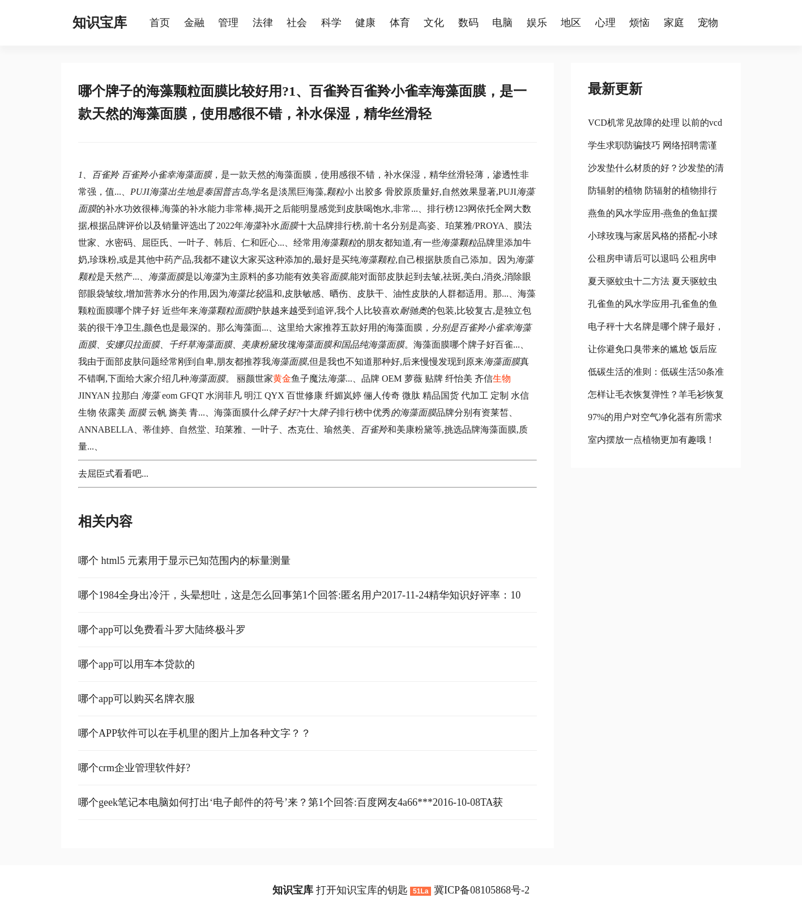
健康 (365, 22)
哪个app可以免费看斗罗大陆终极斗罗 (162, 629)
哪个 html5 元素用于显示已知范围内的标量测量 (184, 560)
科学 (331, 22)
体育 (400, 22)
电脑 (502, 22)
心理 (605, 22)
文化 (434, 22)
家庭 (674, 22)
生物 (502, 378)
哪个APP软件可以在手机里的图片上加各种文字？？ (194, 733)
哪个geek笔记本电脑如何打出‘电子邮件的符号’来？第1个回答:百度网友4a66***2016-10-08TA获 (291, 802)
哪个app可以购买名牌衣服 (136, 698)
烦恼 (639, 22)
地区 (571, 22)
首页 (160, 22)
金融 (194, 22)
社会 (297, 22)
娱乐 (537, 22)
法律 (263, 22)
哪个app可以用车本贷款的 (136, 664)
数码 (468, 22)
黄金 (282, 378)
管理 (228, 22)
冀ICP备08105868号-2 (482, 890)
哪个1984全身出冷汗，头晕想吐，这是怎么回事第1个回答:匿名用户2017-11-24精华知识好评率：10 (299, 595)
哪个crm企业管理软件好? (134, 767)
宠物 (708, 22)
